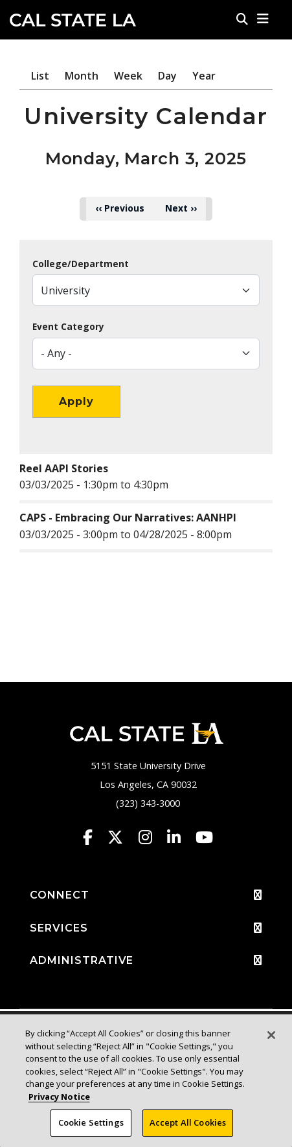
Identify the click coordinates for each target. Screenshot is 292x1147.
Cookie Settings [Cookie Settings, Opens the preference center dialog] (91, 1122)
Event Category (68, 326)
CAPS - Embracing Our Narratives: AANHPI (127, 517)
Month (81, 76)
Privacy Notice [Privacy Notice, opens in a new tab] (59, 1096)
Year (204, 76)
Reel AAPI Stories (63, 468)
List (40, 76)
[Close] (271, 1035)
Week (128, 76)
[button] (263, 19)
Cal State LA (73, 20)
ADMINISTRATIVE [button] (146, 960)
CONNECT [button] (146, 895)
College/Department (80, 263)
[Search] (242, 19)
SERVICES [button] (146, 928)
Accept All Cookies (188, 1122)
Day (167, 76)
